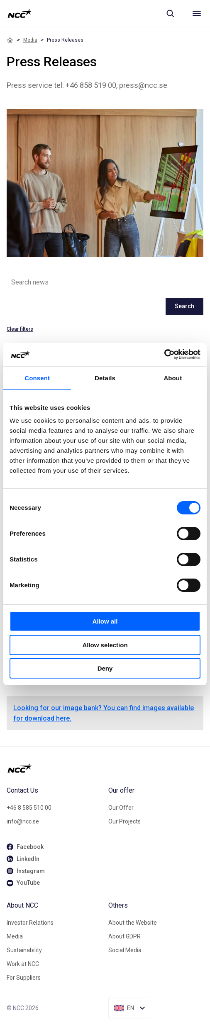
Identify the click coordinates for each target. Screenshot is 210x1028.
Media (30, 40)
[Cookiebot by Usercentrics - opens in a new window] (164, 354)
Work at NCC (23, 964)
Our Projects (124, 821)
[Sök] (170, 13)
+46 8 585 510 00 (29, 807)
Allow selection (104, 645)
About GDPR (124, 936)
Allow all (105, 621)
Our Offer (121, 807)
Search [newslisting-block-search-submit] (184, 306)
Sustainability (24, 950)
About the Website (132, 922)
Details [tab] (105, 378)
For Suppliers (24, 977)
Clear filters (20, 329)
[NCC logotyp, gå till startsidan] (19, 13)
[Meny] (196, 13)
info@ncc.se (23, 821)
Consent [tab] (37, 378)
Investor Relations (30, 922)
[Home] (10, 40)
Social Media (125, 950)
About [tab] (173, 378)
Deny (105, 668)
